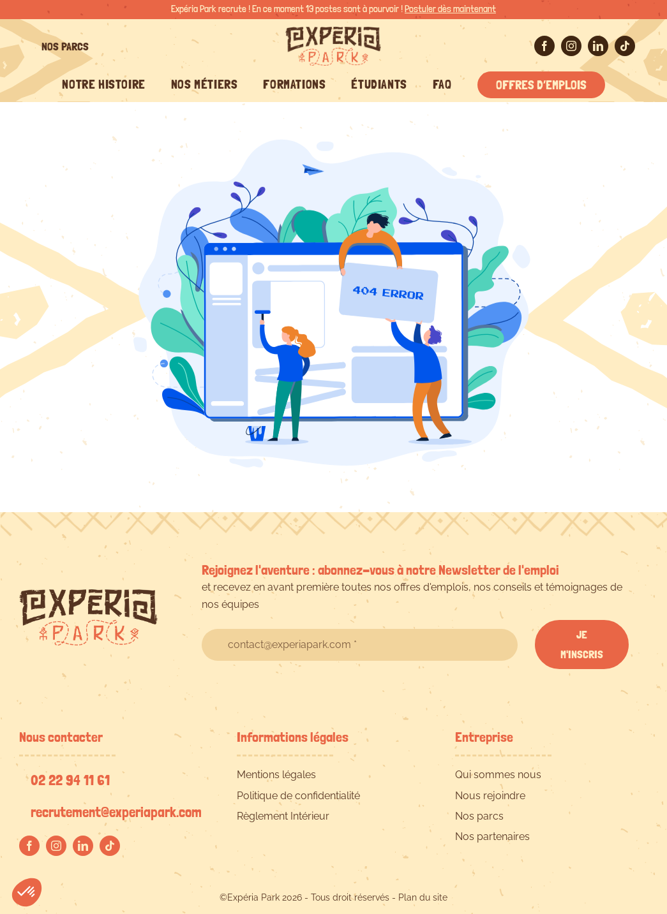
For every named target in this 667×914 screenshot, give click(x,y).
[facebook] (544, 46)
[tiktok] (625, 46)
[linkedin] (598, 46)
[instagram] (571, 46)
